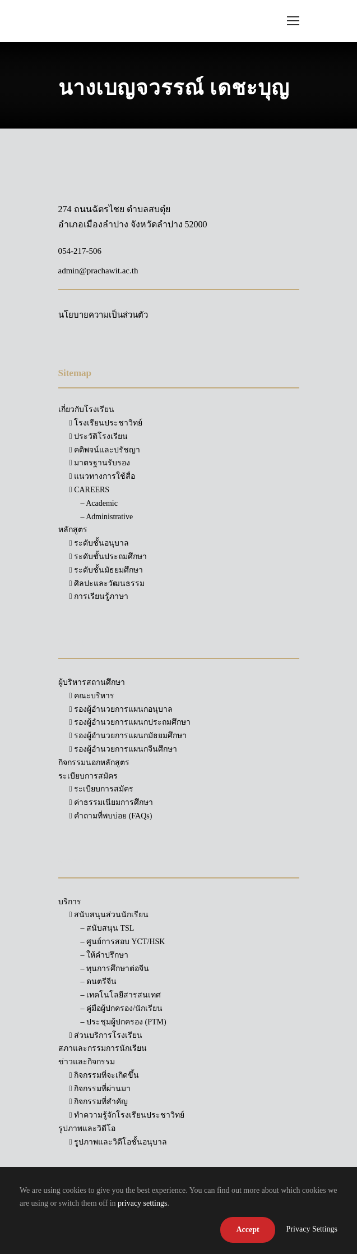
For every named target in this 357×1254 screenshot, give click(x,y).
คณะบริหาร (92, 696)
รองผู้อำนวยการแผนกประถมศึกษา (130, 722)
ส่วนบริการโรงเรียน (106, 1035)
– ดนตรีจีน (99, 981)
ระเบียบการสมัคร (101, 789)
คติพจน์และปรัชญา (105, 450)
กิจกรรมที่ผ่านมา (100, 1088)
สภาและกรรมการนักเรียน (102, 1048)
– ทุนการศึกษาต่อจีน (115, 968)
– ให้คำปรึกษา (105, 955)
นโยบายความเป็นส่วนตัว (103, 314)
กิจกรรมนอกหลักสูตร (93, 762)
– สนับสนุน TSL (108, 928)
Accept (247, 1229)
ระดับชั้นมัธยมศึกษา (106, 570)
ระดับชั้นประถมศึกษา (108, 556)
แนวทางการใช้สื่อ (102, 476)
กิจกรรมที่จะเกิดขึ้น (104, 1075)
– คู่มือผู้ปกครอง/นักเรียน (122, 1008)
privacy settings (142, 1203)
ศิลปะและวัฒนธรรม (107, 583)
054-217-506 (80, 250)
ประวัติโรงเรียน (98, 436)
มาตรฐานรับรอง (100, 463)
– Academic (99, 503)
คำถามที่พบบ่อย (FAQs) (110, 816)
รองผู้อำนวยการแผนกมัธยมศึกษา (128, 735)
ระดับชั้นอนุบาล (99, 543)
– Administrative (107, 516)
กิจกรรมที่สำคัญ (98, 1101)
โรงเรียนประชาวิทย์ (106, 423)
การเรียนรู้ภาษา (99, 596)
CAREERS (89, 490)
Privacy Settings (311, 1229)
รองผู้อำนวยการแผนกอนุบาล (121, 709)
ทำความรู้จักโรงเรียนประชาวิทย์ (127, 1115)
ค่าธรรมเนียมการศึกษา (111, 802)
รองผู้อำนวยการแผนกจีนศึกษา (123, 749)
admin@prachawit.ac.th (98, 270)
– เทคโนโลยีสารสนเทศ (121, 995)
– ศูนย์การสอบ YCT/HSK (123, 941)
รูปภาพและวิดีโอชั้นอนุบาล (118, 1142)
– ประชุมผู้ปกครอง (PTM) (123, 1022)
